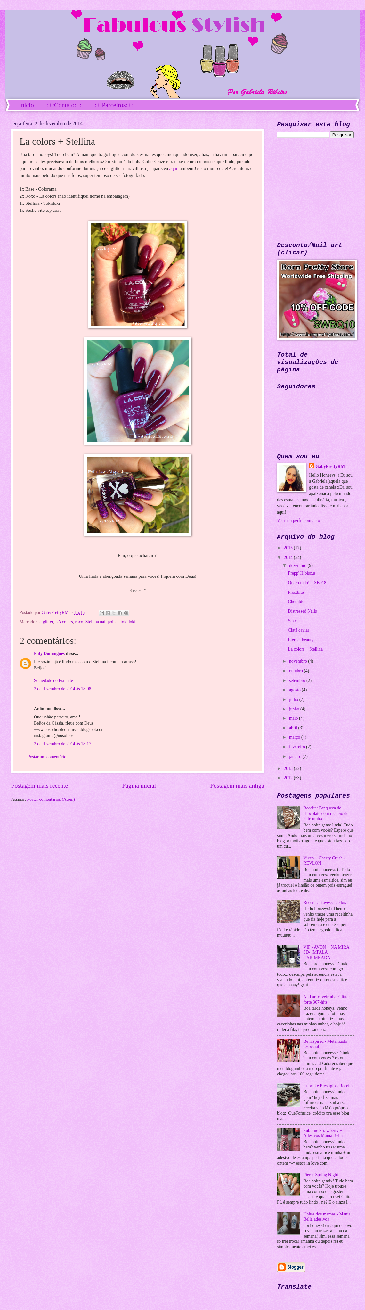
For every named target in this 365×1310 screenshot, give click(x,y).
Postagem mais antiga (237, 785)
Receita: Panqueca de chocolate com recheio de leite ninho (326, 813)
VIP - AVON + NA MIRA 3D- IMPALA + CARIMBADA (326, 952)
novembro (298, 661)
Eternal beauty (300, 639)
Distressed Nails (302, 611)
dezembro (298, 565)
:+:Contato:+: (64, 105)
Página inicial (139, 785)
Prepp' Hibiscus (301, 573)
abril (293, 727)
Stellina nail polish (101, 621)
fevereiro (297, 746)
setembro (297, 680)
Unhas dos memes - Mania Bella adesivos (327, 1217)
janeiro (296, 756)
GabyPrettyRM (56, 612)
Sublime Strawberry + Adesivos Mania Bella (323, 1133)
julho (294, 699)
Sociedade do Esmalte (53, 680)
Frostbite (296, 592)
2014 (289, 557)
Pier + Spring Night (321, 1175)
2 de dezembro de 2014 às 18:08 (62, 688)
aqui (173, 168)
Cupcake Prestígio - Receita (328, 1085)
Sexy (292, 620)
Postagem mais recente (39, 785)
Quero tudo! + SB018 (307, 582)
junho (294, 709)
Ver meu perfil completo (298, 520)
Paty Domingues (49, 653)
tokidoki (128, 621)
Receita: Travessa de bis (325, 902)
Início (26, 105)
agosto (295, 689)
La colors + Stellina (305, 649)
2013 (289, 768)
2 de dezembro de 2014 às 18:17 (62, 744)
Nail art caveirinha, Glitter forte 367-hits (327, 999)
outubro (296, 670)
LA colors (64, 621)
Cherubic (296, 601)
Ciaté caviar (298, 630)
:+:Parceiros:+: (114, 105)
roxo (79, 621)
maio (294, 718)
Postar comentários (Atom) (51, 799)
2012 (289, 777)
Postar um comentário (47, 756)
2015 (289, 547)
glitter (48, 621)
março (295, 737)
